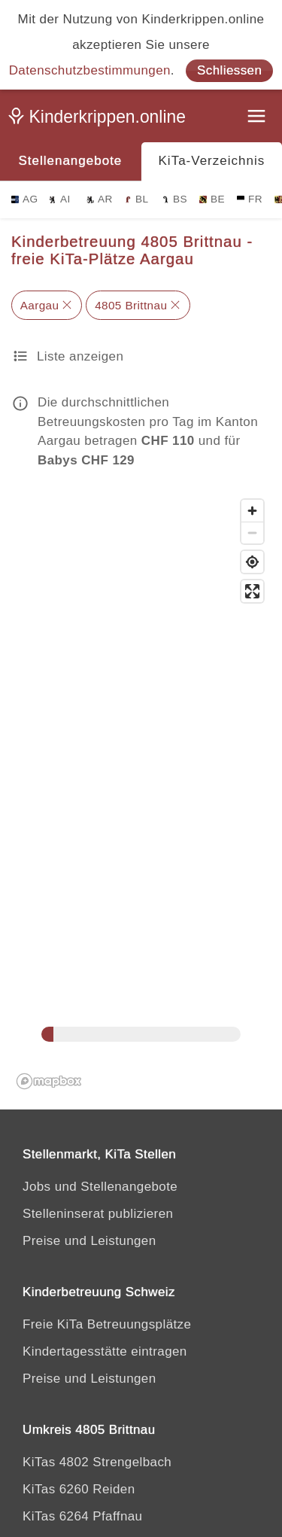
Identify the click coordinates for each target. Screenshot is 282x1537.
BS (174, 199)
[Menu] (258, 118)
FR (249, 199)
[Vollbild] (252, 591)
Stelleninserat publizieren (98, 1214)
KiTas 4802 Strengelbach (97, 1462)
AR (99, 199)
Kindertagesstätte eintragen (105, 1351)
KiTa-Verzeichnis (212, 161)
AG (24, 199)
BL (136, 199)
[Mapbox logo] (49, 1081)
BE (212, 199)
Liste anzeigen (80, 356)
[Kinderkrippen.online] (102, 119)
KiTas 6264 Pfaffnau (82, 1516)
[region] (141, 793)
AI (60, 199)
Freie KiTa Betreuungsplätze (107, 1324)
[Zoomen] (252, 511)
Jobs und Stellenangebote (100, 1186)
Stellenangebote (70, 161)
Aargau (39, 305)
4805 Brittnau (131, 305)
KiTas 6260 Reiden (79, 1489)
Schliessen (229, 70)
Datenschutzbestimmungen (90, 70)
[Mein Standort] (252, 562)
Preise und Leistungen (89, 1241)
